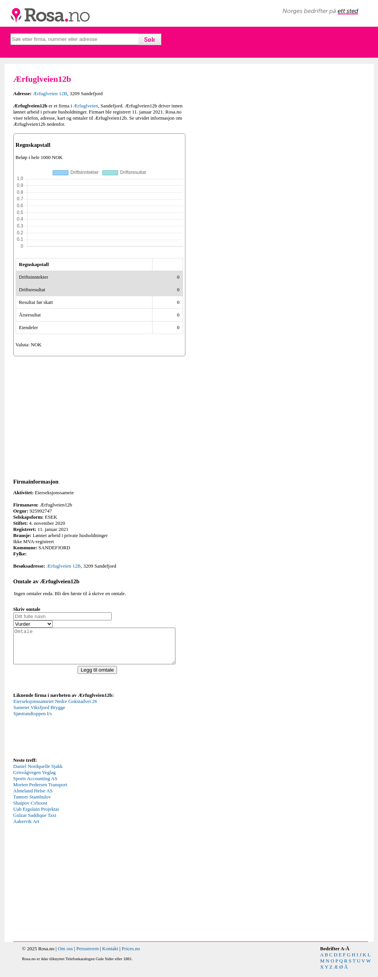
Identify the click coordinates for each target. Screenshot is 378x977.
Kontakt (110, 955)
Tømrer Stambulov (32, 804)
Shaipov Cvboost (30, 810)
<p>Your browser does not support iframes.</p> (70, 734)
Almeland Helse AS (33, 797)
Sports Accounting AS (35, 785)
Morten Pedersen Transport (40, 791)
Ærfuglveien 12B (50, 93)
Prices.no (131, 955)
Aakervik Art (26, 828)
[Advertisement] (99, 415)
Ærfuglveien (85, 106)
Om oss (65, 955)
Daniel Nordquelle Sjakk (38, 773)
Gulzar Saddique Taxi (35, 822)
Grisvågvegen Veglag (34, 779)
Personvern (87, 955)
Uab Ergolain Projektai (36, 816)
